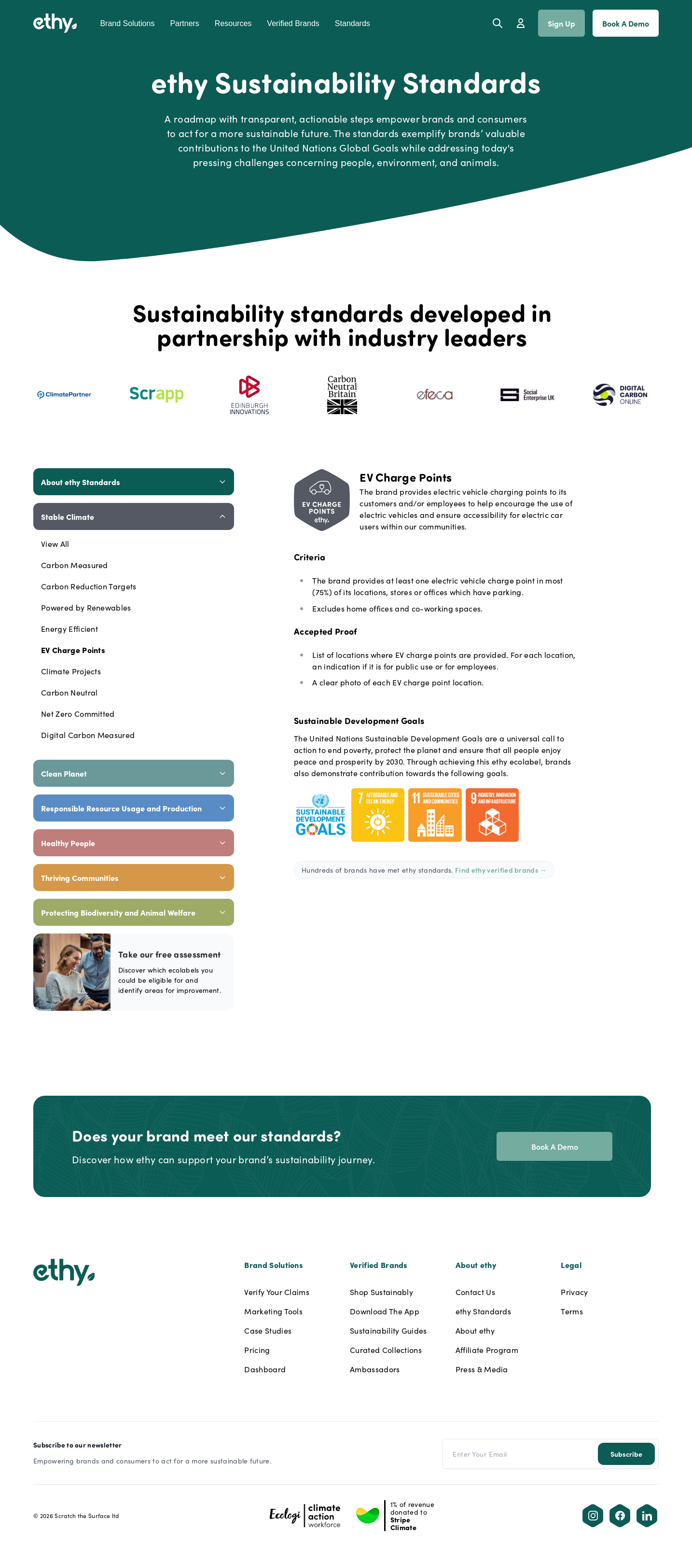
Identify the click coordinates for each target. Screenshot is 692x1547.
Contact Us (475, 1291)
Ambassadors (375, 1369)
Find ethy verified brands (501, 870)
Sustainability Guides (388, 1330)
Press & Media (482, 1369)
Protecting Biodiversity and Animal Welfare (133, 912)
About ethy (475, 1330)
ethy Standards (483, 1311)
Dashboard (265, 1369)
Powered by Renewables (86, 607)
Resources (233, 23)
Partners (184, 23)
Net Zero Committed (78, 713)
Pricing (257, 1349)
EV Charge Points (73, 649)
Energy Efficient (69, 628)
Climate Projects (71, 671)
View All (55, 543)
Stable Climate (133, 516)
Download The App (384, 1311)
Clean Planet (133, 773)
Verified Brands (293, 23)
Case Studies (267, 1330)
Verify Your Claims (276, 1291)
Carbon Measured (74, 564)
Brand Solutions (127, 23)
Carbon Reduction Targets (89, 586)
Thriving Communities (133, 877)
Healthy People (133, 842)
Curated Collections (386, 1349)
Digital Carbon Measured (88, 734)
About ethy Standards (133, 481)
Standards (352, 23)
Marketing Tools (273, 1311)
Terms (572, 1311)
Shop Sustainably (381, 1291)
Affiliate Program (487, 1349)
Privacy (574, 1291)
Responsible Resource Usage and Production (133, 808)
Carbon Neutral (69, 692)
